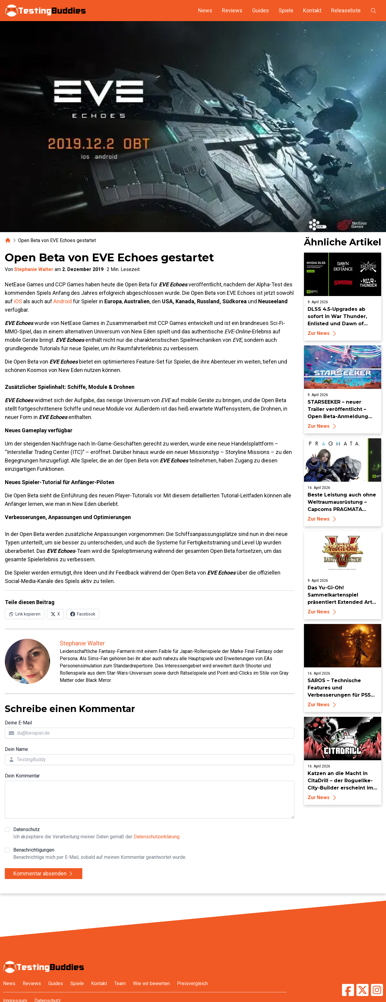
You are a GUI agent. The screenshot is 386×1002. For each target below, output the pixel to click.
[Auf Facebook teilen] (82, 614)
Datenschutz (96, 833)
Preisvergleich (192, 983)
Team (120, 983)
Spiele (286, 10)
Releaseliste (346, 10)
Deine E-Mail (18, 723)
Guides (260, 10)
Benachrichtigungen (99, 854)
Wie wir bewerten (151, 983)
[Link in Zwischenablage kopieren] (24, 614)
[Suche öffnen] (373, 10)
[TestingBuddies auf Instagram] (377, 990)
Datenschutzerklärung (156, 837)
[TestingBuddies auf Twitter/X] (362, 990)
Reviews (232, 10)
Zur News (323, 333)
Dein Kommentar (22, 776)
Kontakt (312, 10)
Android (62, 301)
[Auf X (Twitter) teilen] (55, 614)
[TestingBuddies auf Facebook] (348, 990)
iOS (18, 301)
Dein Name (16, 749)
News (205, 10)
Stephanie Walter (33, 269)
